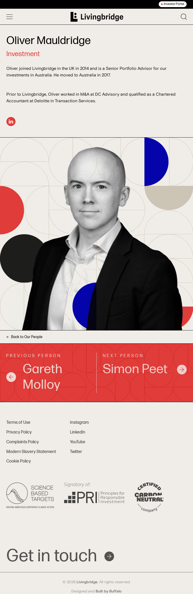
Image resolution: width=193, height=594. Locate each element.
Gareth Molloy (34, 377)
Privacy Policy (19, 432)
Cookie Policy (18, 461)
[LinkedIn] (11, 121)
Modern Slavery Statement (31, 451)
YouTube (77, 442)
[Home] (96, 17)
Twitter (76, 451)
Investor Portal (174, 4)
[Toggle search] (184, 17)
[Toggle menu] (9, 16)
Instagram (79, 422)
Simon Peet (145, 369)
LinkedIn (77, 432)
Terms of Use (18, 422)
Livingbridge (87, 582)
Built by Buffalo (109, 591)
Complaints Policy (22, 442)
